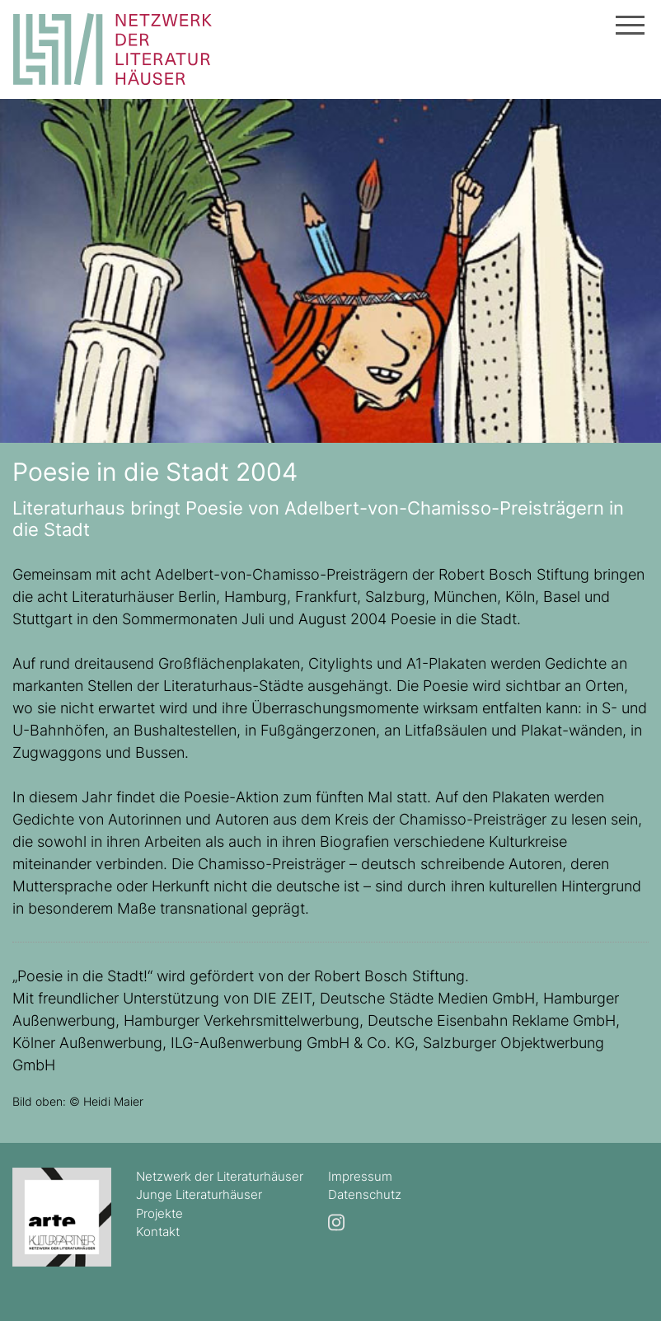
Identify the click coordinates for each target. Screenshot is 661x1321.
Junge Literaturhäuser (199, 1194)
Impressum (360, 1176)
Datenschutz (364, 1194)
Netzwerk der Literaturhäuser (219, 1176)
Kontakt (158, 1231)
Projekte (159, 1213)
